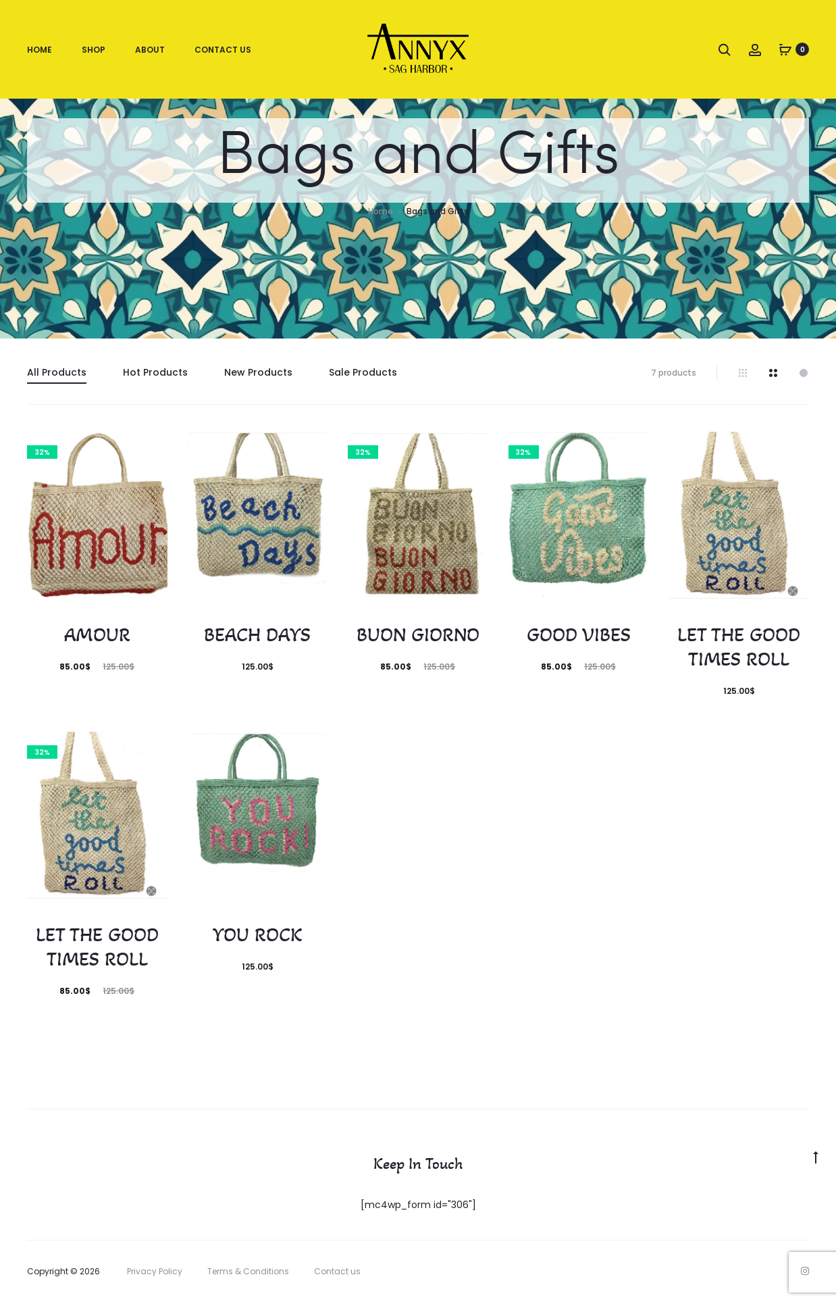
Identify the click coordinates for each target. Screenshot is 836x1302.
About (150, 49)
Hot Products (155, 372)
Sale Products (363, 372)
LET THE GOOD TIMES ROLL (738, 646)
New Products (258, 372)
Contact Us (222, 49)
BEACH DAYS (257, 634)
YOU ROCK (257, 934)
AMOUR (97, 634)
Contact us (337, 1271)
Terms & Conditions (248, 1271)
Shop (93, 49)
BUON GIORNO (418, 634)
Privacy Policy (154, 1271)
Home (39, 49)
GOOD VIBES (579, 634)
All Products (56, 372)
